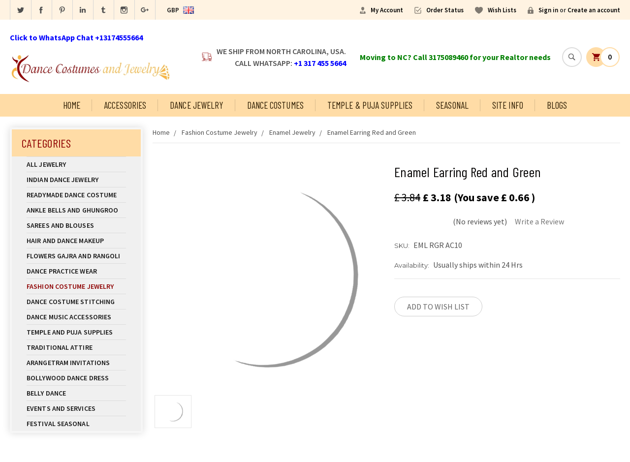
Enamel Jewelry (292, 132)
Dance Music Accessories (69, 316)
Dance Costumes (275, 105)
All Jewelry (76, 164)
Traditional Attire (60, 347)
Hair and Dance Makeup (76, 240)
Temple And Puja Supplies (76, 332)
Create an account (593, 10)
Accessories (125, 105)
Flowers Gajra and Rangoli (74, 255)
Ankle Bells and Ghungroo (72, 210)
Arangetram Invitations (68, 362)
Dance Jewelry (196, 105)
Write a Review (539, 221)
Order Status (445, 10)
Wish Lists (502, 10)
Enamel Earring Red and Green (371, 132)
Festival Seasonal (58, 423)
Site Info (507, 105)
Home (71, 105)
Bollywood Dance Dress (68, 377)
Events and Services (61, 408)
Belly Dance (76, 393)
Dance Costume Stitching (71, 301)
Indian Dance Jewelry (76, 179)
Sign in (548, 10)
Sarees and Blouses (76, 225)
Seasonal (452, 105)
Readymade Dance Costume (76, 194)
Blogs (557, 105)
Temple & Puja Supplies (369, 105)
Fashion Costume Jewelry (76, 286)
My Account (387, 10)
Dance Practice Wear (76, 271)
